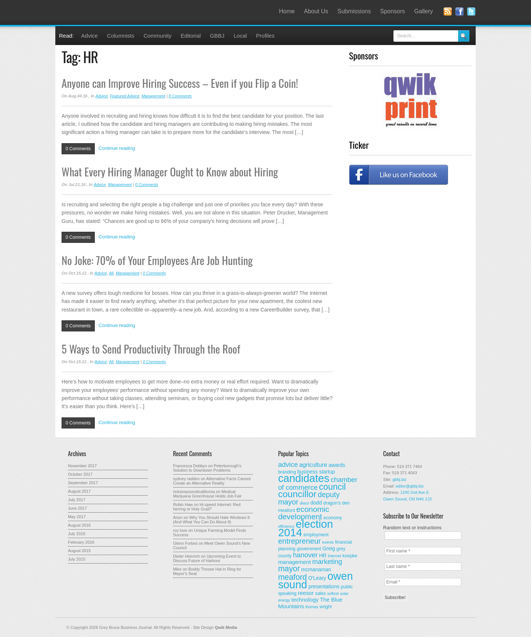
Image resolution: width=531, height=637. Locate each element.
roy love (180, 530)
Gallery (423, 11)
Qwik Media (226, 627)
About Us (316, 11)
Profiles (265, 35)
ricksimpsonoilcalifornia (194, 491)
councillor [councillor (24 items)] (297, 494)
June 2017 (77, 508)
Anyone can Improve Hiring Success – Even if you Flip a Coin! (180, 83)
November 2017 (82, 466)
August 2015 (79, 550)
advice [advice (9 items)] (288, 464)
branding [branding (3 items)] (287, 472)
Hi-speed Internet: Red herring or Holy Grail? (206, 506)
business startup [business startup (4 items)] (316, 472)
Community (157, 35)
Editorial (191, 35)
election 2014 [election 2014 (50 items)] (305, 528)
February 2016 (81, 542)
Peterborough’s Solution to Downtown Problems (207, 468)
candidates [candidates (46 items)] (303, 478)
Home (287, 11)
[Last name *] (423, 566)
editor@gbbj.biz (410, 486)
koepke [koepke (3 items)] (350, 555)
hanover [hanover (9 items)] (305, 555)
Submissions (354, 11)
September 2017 (83, 483)
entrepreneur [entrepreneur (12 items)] (299, 541)
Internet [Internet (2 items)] (334, 556)
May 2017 (77, 516)
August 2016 (79, 525)
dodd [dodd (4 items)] (316, 503)
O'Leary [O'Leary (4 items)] (317, 578)
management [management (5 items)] (294, 562)
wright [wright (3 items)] (325, 606)
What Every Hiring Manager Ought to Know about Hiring (170, 171)
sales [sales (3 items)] (320, 593)
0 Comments (180, 96)
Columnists (120, 35)
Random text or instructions (412, 527)
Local (240, 35)
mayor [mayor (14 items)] (289, 568)
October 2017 (80, 474)
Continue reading (116, 148)
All (111, 273)
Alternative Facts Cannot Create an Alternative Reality (211, 480)
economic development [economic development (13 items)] (303, 513)
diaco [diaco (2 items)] (304, 503)
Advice (89, 35)
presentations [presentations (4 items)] (323, 586)
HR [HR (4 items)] (322, 555)
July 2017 (76, 499)
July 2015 (76, 559)
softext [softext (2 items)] (333, 593)
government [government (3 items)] (309, 548)
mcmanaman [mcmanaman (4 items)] (316, 569)
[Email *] (423, 582)
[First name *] (423, 551)
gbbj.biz (399, 479)
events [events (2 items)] (328, 542)
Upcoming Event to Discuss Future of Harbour (207, 558)
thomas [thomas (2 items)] (311, 607)
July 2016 (76, 533)
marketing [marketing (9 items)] (327, 561)
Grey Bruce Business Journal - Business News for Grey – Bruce (129, 12)
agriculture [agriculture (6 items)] (313, 464)
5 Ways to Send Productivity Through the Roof (151, 349)
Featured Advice (124, 96)
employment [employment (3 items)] (316, 534)
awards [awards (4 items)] (337, 465)
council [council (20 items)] (332, 487)
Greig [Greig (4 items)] (328, 548)
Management (153, 96)
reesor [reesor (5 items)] (306, 593)
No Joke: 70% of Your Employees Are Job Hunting (157, 260)
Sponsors (392, 11)
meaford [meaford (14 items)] (292, 577)
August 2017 (79, 491)
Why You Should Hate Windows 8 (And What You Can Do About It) (211, 519)
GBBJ (217, 35)
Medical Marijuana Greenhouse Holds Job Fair (207, 493)
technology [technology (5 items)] (305, 599)
